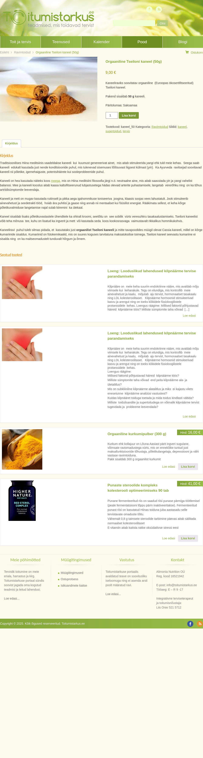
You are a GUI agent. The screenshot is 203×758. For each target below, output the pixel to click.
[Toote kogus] (112, 115)
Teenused (61, 42)
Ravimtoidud (22, 52)
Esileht (4, 52)
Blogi (182, 42)
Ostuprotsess (69, 579)
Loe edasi (189, 315)
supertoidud (113, 131)
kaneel (182, 126)
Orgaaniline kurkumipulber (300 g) (137, 434)
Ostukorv (194, 52)
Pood (142, 42)
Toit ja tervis (20, 42)
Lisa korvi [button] (188, 466)
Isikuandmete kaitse (74, 585)
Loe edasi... (11, 598)
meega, (56, 180)
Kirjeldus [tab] (11, 143)
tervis (126, 131)
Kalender (102, 42)
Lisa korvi (129, 115)
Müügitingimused (72, 572)
